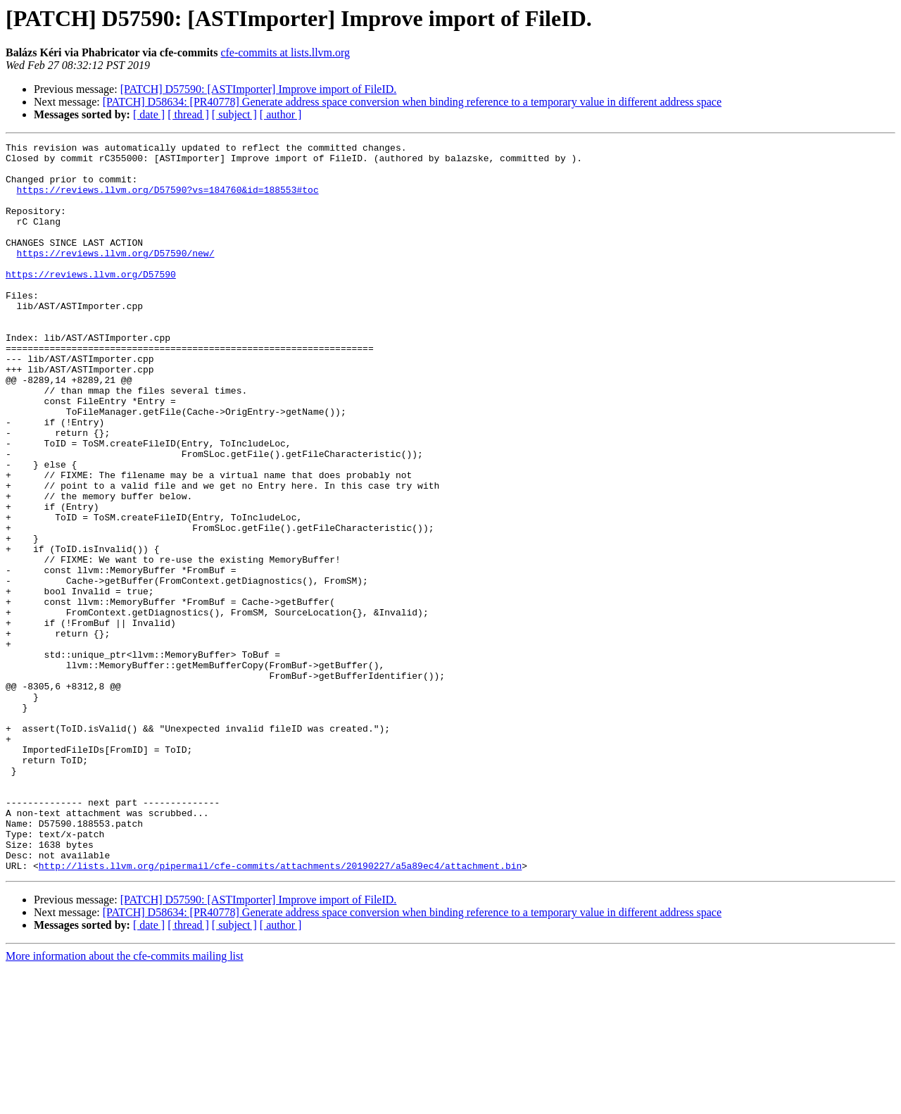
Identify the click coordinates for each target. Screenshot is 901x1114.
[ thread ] (188, 114)
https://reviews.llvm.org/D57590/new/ (116, 276)
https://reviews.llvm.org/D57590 (91, 301)
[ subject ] (234, 114)
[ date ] (149, 114)
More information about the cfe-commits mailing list (125, 1102)
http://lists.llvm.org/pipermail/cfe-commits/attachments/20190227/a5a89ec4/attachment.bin (280, 1011)
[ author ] (281, 114)
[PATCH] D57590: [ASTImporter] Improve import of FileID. (258, 89)
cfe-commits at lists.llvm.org (285, 52)
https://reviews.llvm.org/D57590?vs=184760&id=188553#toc (168, 200)
